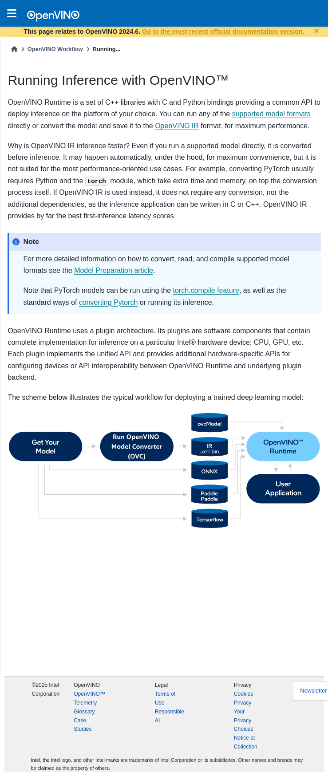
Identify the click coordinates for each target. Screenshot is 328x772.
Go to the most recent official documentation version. (223, 31)
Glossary (84, 712)
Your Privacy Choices (243, 721)
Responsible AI (169, 716)
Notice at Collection (245, 742)
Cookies (243, 694)
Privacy (242, 703)
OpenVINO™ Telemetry (89, 698)
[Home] (14, 49)
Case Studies (82, 725)
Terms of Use (165, 698)
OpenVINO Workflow (55, 49)
